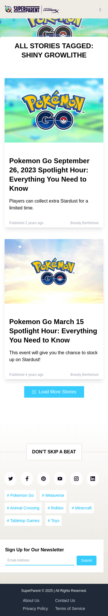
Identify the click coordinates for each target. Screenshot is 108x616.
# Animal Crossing (23, 508)
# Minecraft (82, 508)
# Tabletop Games (23, 520)
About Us (31, 600)
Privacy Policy (35, 608)
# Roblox (55, 508)
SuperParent (31, 591)
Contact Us (65, 600)
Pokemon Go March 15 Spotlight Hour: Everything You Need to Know (53, 331)
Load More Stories (54, 391)
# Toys (53, 520)
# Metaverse (53, 495)
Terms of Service (70, 608)
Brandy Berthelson (84, 223)
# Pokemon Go (20, 495)
